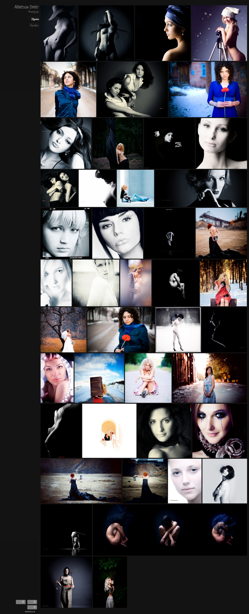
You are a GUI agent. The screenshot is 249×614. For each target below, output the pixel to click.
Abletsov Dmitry (27, 7)
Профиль (35, 25)
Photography (34, 12)
